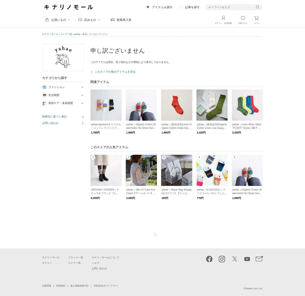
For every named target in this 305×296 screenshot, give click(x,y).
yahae (77, 34)
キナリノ (47, 262)
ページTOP (155, 235)
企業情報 (46, 285)
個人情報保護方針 (79, 285)
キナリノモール (50, 34)
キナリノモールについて (105, 257)
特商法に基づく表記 (54, 116)
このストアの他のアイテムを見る (115, 71)
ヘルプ (95, 262)
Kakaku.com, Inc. (254, 288)
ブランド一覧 (75, 257)
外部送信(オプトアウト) (106, 285)
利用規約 (60, 285)
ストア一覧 (66, 34)
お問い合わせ (50, 123)
